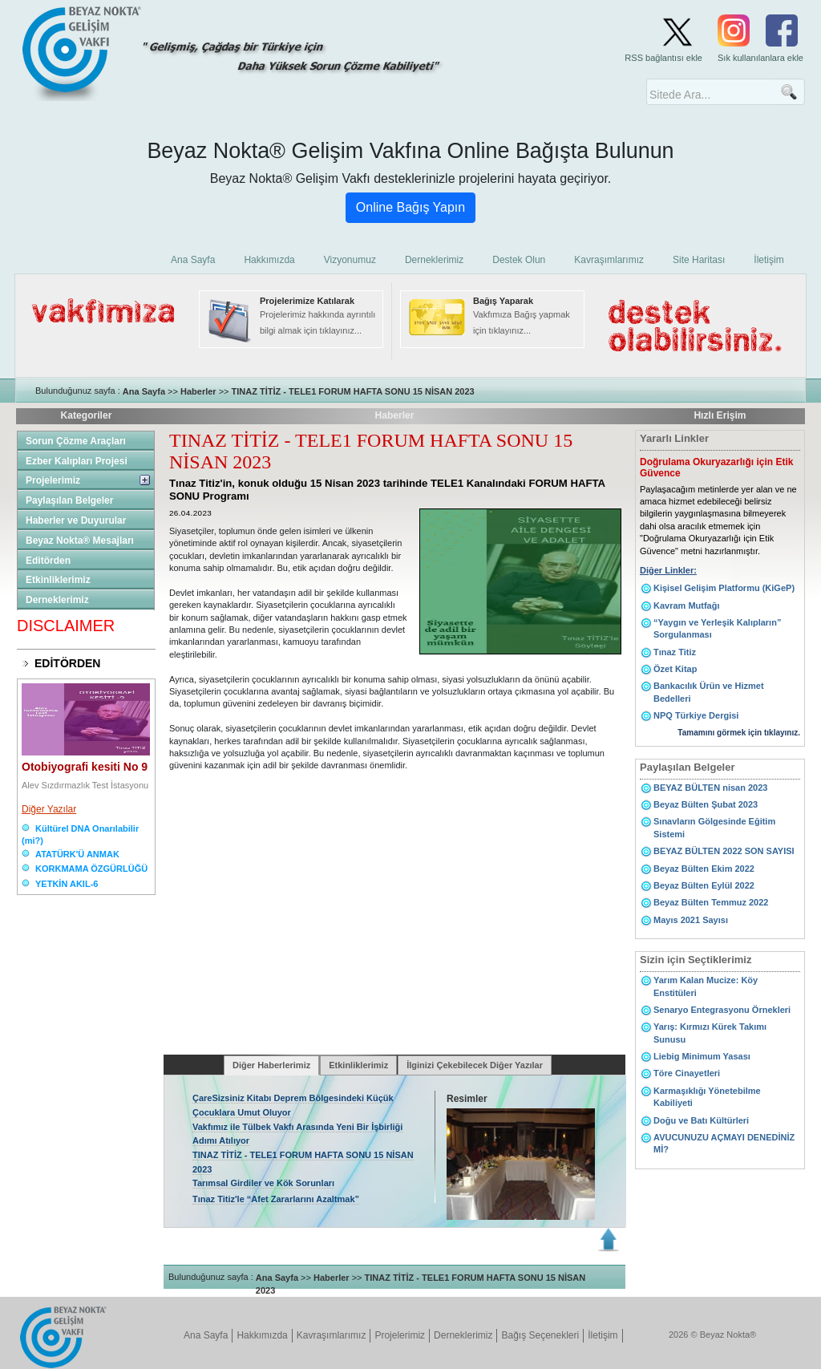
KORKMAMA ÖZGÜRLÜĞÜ (91, 868)
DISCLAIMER (66, 625)
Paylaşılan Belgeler (69, 500)
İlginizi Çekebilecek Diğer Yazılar (474, 1065)
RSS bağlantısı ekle (663, 58)
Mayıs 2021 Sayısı (690, 920)
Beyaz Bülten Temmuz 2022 (710, 902)
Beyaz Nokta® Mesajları (80, 540)
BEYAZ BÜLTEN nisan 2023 (710, 787)
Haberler (198, 391)
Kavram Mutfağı (686, 605)
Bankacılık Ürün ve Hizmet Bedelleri (708, 692)
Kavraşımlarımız (331, 1335)
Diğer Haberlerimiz (271, 1065)
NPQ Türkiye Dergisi (695, 715)
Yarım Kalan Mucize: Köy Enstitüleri (705, 986)
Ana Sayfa (144, 391)
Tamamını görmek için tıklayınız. (738, 732)
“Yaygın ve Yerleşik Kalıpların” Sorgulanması (717, 628)
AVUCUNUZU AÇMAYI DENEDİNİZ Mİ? (724, 1143)
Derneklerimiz (57, 600)
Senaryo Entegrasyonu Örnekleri (722, 1010)
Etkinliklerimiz (58, 579)
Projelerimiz (53, 480)
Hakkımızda (262, 1335)
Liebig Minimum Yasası (701, 1056)
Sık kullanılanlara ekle (760, 58)
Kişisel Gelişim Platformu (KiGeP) (724, 588)
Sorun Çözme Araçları (76, 441)
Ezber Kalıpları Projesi (76, 461)
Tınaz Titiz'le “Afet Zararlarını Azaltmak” (275, 1199)
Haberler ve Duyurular (76, 520)
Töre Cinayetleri (686, 1073)
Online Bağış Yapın (410, 207)
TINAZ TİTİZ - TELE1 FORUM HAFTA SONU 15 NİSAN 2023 (353, 391)
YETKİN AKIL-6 (66, 884)
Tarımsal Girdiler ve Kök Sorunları (263, 1183)
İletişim (602, 1335)
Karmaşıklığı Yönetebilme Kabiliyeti (707, 1097)
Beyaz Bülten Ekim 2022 (703, 868)
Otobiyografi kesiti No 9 (85, 766)
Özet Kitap (675, 669)
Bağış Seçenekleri (540, 1335)
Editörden (48, 560)
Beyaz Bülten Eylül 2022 (703, 885)
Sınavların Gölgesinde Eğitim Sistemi (714, 827)
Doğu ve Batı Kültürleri (701, 1120)
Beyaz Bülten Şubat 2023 (705, 804)
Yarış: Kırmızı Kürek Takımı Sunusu (709, 1032)
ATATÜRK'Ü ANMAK (77, 854)
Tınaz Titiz (674, 652)
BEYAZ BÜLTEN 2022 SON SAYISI (724, 851)
